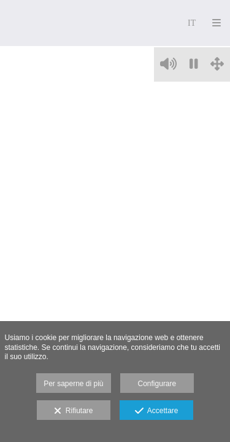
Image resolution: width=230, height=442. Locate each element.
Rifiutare (73, 411)
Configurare (157, 383)
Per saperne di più (73, 383)
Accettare (156, 411)
